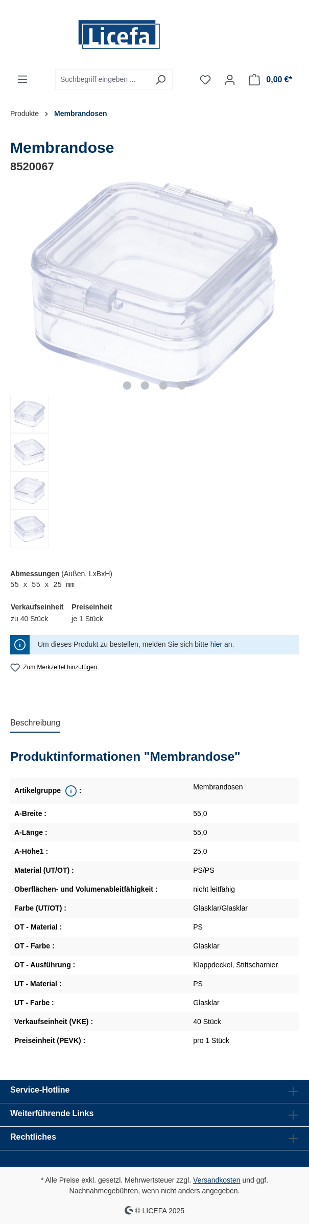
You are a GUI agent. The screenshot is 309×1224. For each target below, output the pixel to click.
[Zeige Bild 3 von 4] (163, 385)
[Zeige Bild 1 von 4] (127, 385)
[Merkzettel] (205, 80)
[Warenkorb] (270, 80)
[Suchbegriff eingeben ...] (102, 79)
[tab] (35, 723)
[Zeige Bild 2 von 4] (145, 385)
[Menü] (22, 79)
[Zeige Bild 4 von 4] (182, 385)
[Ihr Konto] (230, 80)
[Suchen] (161, 79)
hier (216, 644)
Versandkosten (217, 1180)
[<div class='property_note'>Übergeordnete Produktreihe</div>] (70, 791)
